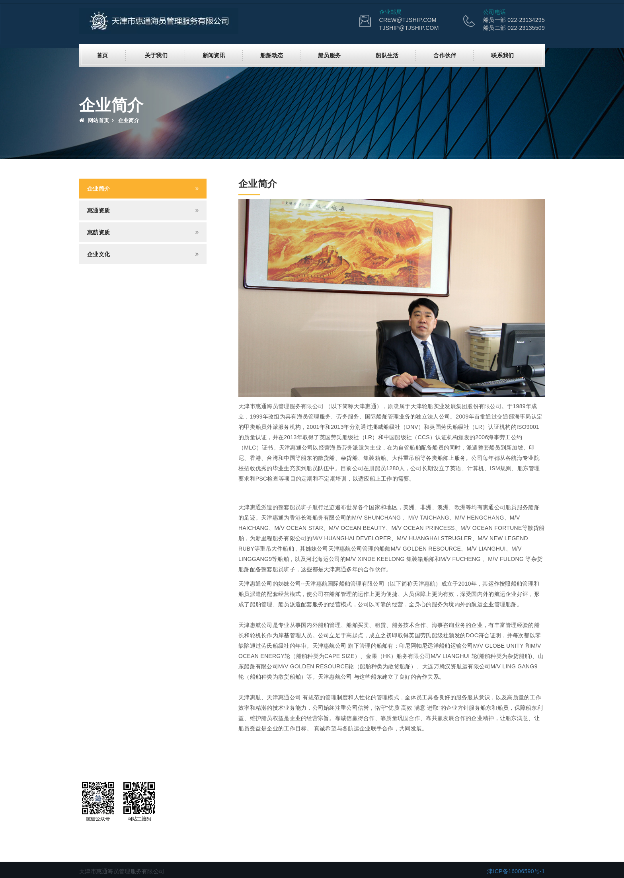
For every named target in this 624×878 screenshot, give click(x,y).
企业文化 (98, 254)
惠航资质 (98, 232)
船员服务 (329, 55)
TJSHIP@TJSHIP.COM (409, 28)
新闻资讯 (214, 55)
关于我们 (156, 55)
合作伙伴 (444, 55)
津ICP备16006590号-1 (516, 871)
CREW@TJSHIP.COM (408, 20)
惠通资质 (98, 210)
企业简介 (98, 188)
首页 (102, 55)
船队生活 (387, 55)
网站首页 (94, 120)
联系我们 (502, 55)
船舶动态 (271, 55)
